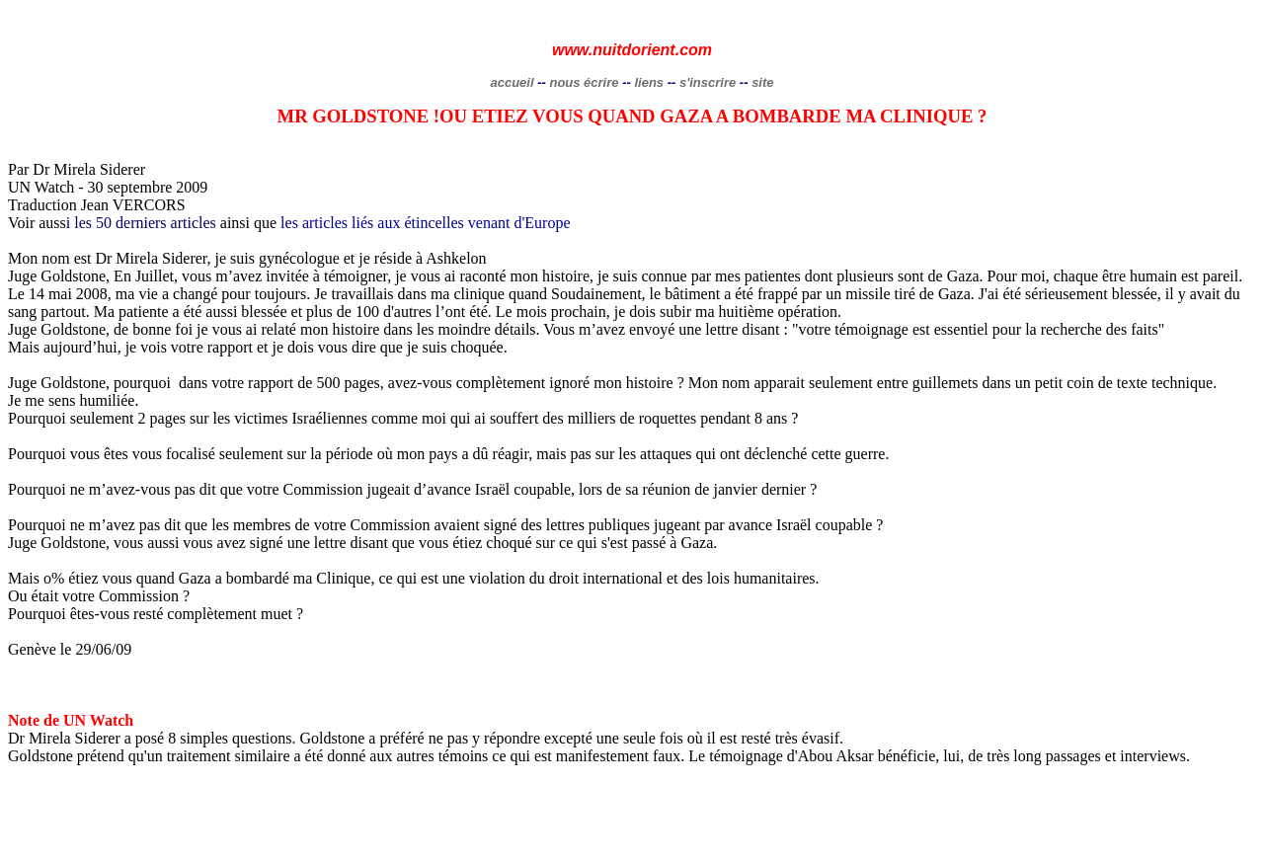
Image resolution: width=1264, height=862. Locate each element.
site (762, 82)
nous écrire (583, 82)
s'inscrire (709, 82)
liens (649, 82)
